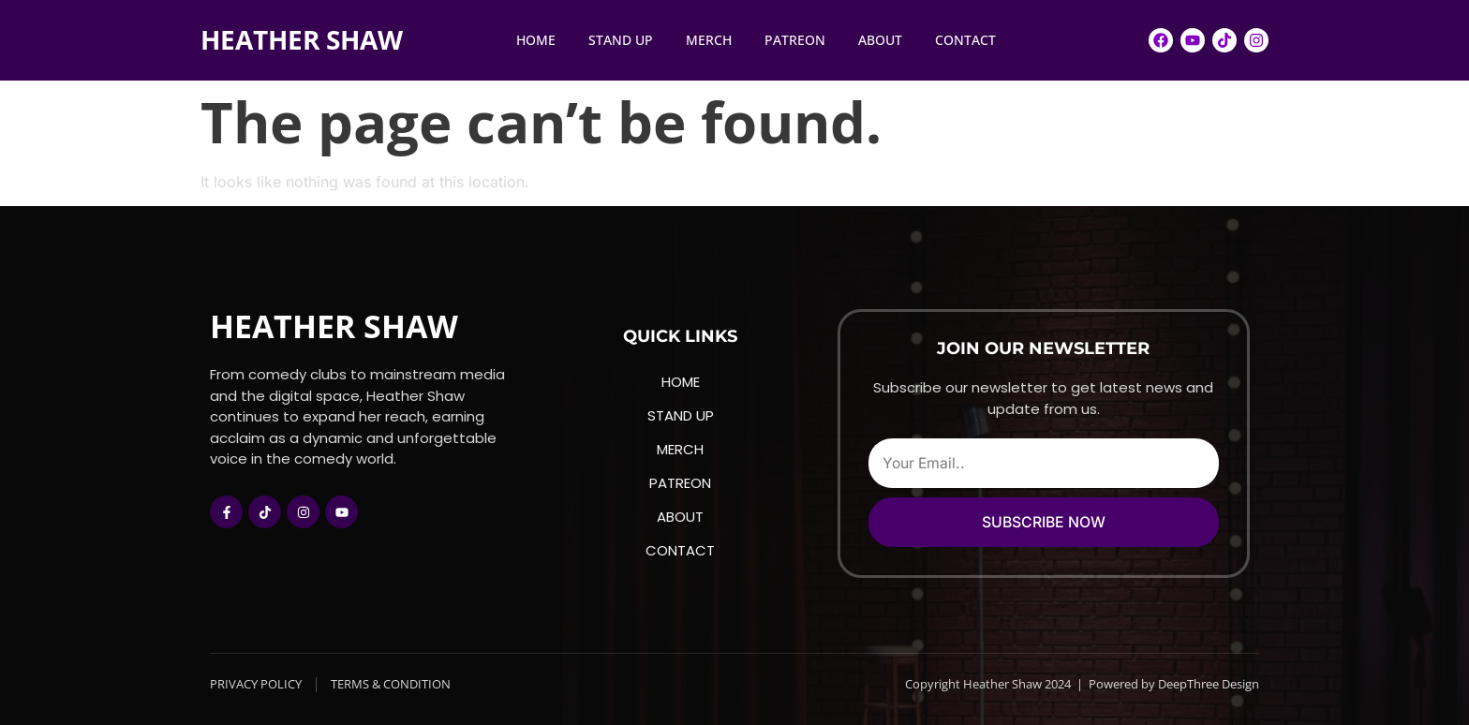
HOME (536, 40)
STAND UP (620, 40)
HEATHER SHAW (301, 39)
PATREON (794, 40)
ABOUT (880, 40)
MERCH (709, 40)
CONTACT (965, 40)
